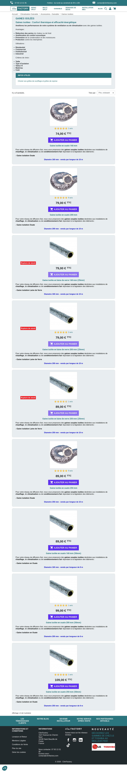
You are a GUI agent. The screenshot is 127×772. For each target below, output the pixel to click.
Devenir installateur (63, 720)
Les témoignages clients (22, 721)
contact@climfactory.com (105, 2)
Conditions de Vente (20, 743)
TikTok (68, 745)
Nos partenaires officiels (104, 720)
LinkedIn (81, 740)
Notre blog (43, 719)
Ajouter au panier (63, 140)
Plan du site (16, 746)
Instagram (74, 740)
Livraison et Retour (19, 735)
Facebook (68, 740)
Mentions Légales (19, 739)
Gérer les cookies (19, 750)
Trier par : (92, 93)
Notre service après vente (84, 720)
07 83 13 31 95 (18, 2)
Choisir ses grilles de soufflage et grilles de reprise (37, 81)
